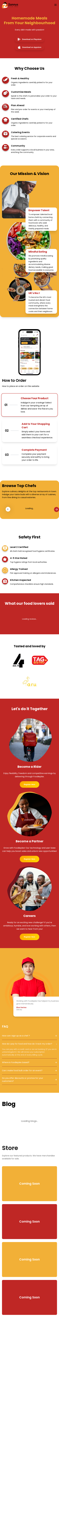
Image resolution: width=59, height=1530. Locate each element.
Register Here (29, 784)
